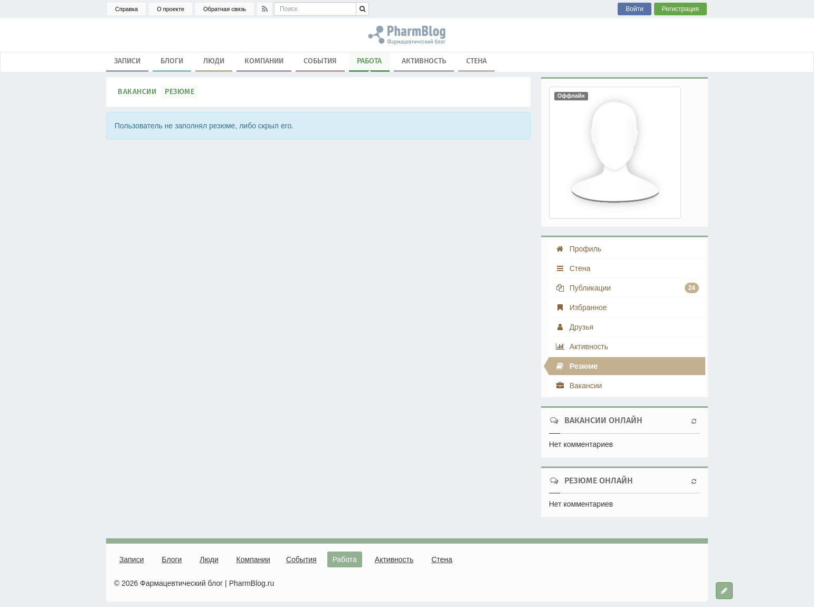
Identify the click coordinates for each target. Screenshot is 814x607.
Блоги (171, 61)
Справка (126, 9)
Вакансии (137, 91)
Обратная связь (224, 9)
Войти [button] (634, 9)
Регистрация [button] (680, 9)
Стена (476, 61)
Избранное (581, 307)
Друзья (574, 327)
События (320, 61)
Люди (213, 61)
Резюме (179, 91)
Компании (263, 61)
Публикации (627, 288)
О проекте (170, 9)
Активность (424, 61)
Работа (369, 63)
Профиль (578, 249)
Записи (127, 61)
